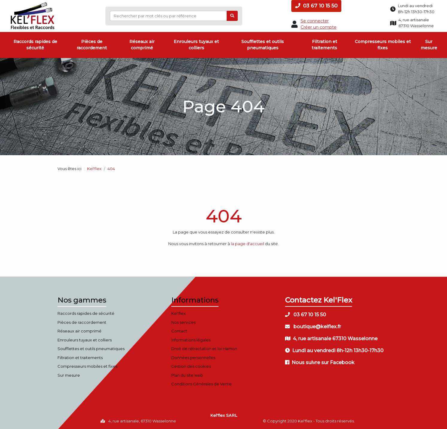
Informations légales (190, 340)
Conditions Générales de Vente (201, 383)
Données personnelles (193, 357)
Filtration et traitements (324, 45)
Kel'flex (94, 168)
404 (224, 216)
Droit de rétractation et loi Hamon (204, 348)
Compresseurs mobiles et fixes (383, 45)
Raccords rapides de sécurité (35, 45)
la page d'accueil (247, 243)
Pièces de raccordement (92, 45)
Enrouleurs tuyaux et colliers (196, 45)
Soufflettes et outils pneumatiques (262, 45)
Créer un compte (319, 27)
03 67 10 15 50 (316, 6)
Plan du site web (187, 375)
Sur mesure (429, 45)
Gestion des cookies (191, 366)
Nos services (183, 322)
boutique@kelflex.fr (313, 326)
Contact (179, 331)
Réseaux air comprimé (141, 45)
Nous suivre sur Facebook (319, 362)
